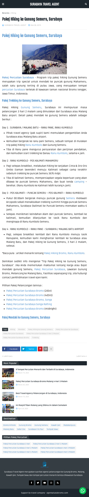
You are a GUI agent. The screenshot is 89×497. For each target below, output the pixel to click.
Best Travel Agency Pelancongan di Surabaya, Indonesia (41, 393)
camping (79, 181)
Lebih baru (7, 356)
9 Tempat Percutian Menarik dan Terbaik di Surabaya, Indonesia (45, 369)
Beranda (5, 13)
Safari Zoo (21, 429)
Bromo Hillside (9, 425)
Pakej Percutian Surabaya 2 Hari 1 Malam (50, 444)
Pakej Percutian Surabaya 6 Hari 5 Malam (58, 452)
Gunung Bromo (25, 425)
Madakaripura (69, 425)
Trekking (35, 338)
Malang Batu (8, 429)
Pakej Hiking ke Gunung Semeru (40, 329)
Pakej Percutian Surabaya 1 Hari (16, 444)
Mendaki (21, 329)
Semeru (70, 198)
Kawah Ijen (55, 425)
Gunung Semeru (31, 107)
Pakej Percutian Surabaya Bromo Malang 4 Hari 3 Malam (41, 381)
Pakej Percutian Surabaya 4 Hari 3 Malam (58, 448)
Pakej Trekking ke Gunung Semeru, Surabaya (27, 100)
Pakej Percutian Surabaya (18, 77)
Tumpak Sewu (52, 429)
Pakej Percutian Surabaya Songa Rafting (29, 304)
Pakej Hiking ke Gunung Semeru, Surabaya (32, 35)
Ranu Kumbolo (34, 145)
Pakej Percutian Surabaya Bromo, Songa (29, 299)
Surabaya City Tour (36, 429)
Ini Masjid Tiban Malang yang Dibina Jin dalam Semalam (41, 405)
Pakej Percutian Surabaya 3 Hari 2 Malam (43, 334)
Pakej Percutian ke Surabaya (67, 329)
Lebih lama (81, 356)
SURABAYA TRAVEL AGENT (44, 4)
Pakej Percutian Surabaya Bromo (25, 290)
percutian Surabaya (13, 89)
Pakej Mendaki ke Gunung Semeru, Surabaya (26, 317)
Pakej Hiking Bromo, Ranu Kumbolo (64, 253)
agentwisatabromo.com (57, 493)
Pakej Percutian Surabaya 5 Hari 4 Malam (20, 452)
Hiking (13, 13)
